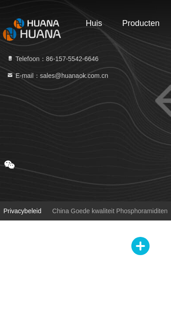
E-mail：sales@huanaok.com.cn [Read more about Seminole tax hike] (57, 75)
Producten (141, 23)
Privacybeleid (22, 211)
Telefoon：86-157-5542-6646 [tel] (52, 58)
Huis (94, 23)
